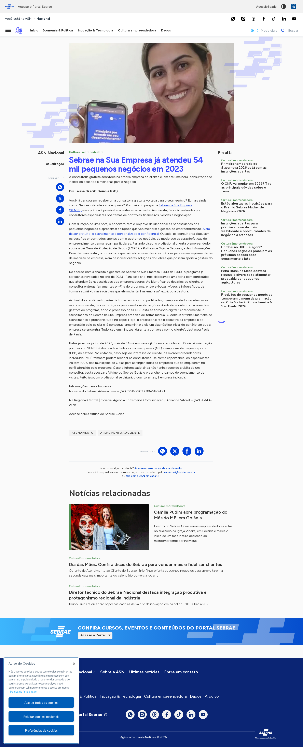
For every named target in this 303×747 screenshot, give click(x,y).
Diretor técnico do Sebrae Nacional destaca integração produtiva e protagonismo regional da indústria (138, 595)
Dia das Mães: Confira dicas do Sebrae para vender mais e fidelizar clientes (145, 564)
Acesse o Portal (93, 635)
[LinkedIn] (284, 19)
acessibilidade (266, 7)
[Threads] (253, 19)
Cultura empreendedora (165, 696)
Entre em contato (181, 671)
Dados (196, 696)
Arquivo (212, 696)
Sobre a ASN (112, 671)
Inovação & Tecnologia (120, 696)
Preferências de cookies (41, 730)
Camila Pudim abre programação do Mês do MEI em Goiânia (190, 515)
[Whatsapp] (233, 19)
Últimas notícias (144, 671)
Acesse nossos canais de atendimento (157, 468)
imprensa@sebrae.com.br (179, 472)
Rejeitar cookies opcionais (41, 716)
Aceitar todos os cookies (41, 702)
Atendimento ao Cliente (120, 432)
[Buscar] (288, 30)
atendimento (82, 432)
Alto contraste (283, 6)
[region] (41, 700)
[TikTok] (274, 19)
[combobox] (45, 19)
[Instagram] (243, 19)
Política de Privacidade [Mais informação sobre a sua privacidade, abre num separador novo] (23, 691)
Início (34, 30)
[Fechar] (74, 663)
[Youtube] (294, 19)
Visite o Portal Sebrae (84, 714)
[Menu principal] (8, 30)
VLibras (293, 6)
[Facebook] (264, 19)
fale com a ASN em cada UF (143, 476)
